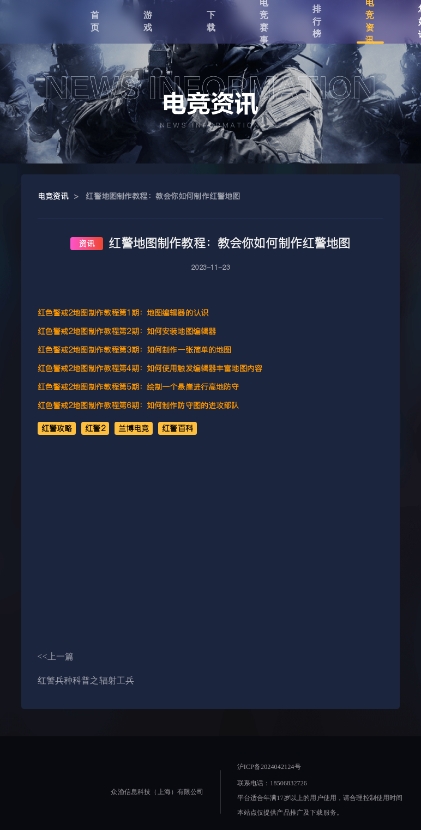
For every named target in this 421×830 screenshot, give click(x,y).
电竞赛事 (264, 22)
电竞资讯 (370, 22)
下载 (211, 21)
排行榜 (317, 21)
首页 (95, 21)
